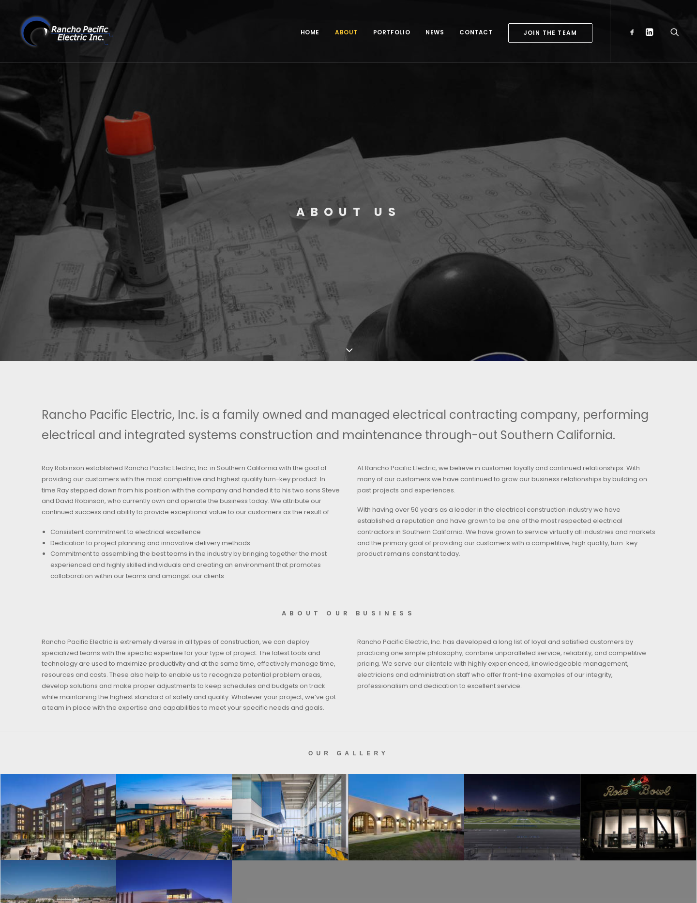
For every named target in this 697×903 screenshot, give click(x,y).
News (434, 32)
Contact (475, 32)
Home (310, 32)
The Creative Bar (245, 884)
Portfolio (391, 32)
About (346, 32)
